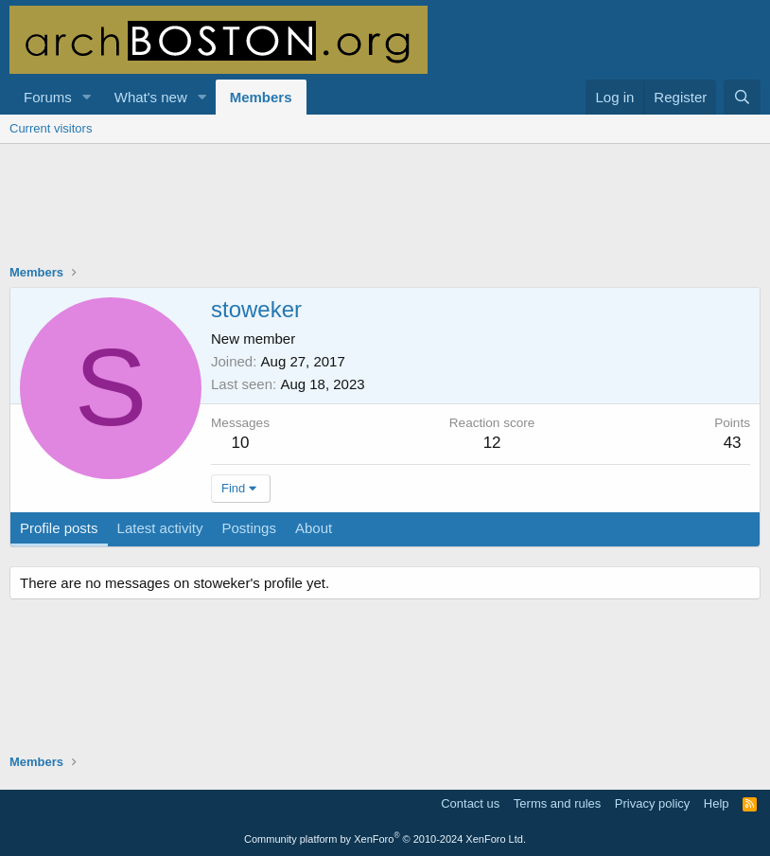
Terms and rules (557, 803)
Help (716, 803)
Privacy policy (652, 803)
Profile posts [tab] (59, 528)
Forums (48, 97)
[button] (87, 97)
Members (261, 97)
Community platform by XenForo (385, 839)
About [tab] (313, 528)
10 (241, 443)
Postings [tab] (248, 528)
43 (733, 443)
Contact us (470, 803)
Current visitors (50, 128)
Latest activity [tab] (160, 528)
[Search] (742, 97)
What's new (150, 97)
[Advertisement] (385, 216)
